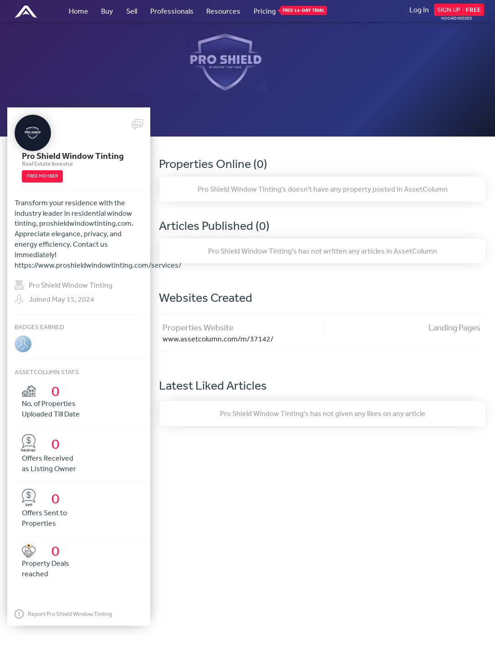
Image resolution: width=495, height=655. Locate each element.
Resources (223, 10)
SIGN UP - (459, 9)
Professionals (172, 10)
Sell (131, 10)
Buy (107, 10)
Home (78, 10)
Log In (419, 9)
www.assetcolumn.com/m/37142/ (218, 338)
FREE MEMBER (42, 176)
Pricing (265, 10)
